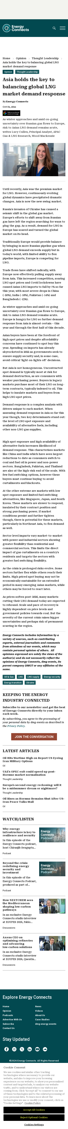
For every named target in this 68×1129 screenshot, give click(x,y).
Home (6, 58)
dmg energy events (45, 1024)
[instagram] (14, 1049)
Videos (39, 1011)
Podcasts (8, 1015)
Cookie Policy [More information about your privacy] (32, 1103)
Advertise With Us (12, 1019)
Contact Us (9, 1028)
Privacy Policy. (16, 726)
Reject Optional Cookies (34, 1117)
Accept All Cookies (34, 1110)
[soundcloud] (45, 1049)
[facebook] (6, 1049)
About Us (40, 1015)
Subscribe (8, 1024)
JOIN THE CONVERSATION (34, 737)
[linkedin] (29, 1049)
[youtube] (37, 1049)
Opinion (21, 58)
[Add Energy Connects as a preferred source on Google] (11, 113)
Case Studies (42, 1019)
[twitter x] (22, 1049)
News (38, 1006)
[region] (34, 1096)
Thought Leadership (45, 58)
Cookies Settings (34, 1125)
